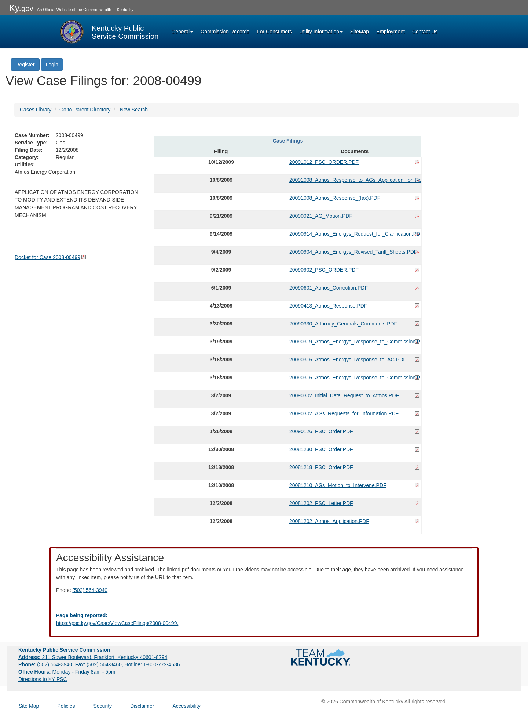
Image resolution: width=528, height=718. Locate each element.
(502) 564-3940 (89, 590)
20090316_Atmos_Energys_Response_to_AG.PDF (347, 359)
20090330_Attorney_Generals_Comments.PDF (343, 324)
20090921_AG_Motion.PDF (320, 216)
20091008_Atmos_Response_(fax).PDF (334, 198)
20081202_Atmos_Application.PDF (329, 521)
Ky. (21, 8)
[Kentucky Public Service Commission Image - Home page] (108, 31)
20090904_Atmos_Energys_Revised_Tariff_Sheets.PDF (353, 252)
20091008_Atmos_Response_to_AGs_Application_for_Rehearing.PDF (354, 180)
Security (103, 706)
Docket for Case (47, 257)
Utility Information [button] (321, 31)
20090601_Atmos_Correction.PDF (328, 288)
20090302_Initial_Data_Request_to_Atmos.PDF (344, 395)
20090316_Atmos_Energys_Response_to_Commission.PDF (354, 377)
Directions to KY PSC (42, 679)
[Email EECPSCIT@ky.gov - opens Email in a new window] (264, 619)
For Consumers (274, 31)
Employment (390, 31)
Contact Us (424, 31)
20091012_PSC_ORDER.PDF (324, 162)
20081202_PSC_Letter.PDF (321, 503)
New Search (134, 110)
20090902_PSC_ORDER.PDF (324, 270)
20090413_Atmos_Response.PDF (328, 306)
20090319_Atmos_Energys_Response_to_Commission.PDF (354, 342)
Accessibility (186, 706)
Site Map (29, 706)
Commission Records (225, 31)
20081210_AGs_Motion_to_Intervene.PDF (337, 485)
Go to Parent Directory (84, 110)
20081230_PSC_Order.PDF (321, 449)
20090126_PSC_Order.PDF (321, 431)
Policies (66, 706)
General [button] (182, 31)
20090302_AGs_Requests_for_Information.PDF (344, 413)
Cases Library (35, 110)
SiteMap (359, 31)
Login (51, 64)
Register (24, 64)
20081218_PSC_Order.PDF (321, 467)
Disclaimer (142, 706)
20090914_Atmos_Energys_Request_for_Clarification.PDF (354, 234)
